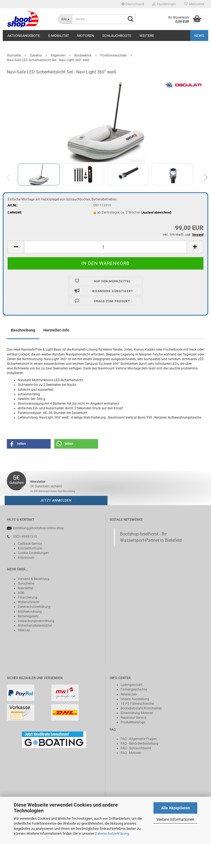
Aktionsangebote (23, 36)
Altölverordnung (30, 612)
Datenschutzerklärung (112, 833)
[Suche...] (65, 19)
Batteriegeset (27, 616)
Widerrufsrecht (28, 602)
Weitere (146, 36)
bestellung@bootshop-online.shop (38, 528)
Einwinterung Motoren (137, 713)
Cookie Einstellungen (33, 553)
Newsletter (25, 588)
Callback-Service (30, 544)
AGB (21, 593)
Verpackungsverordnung (36, 621)
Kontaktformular (30, 548)
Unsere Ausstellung (135, 699)
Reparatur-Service (133, 717)
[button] (132, 4)
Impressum (26, 557)
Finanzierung (27, 597)
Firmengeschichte (134, 689)
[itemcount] (105, 247)
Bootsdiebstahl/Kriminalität (141, 708)
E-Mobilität (58, 36)
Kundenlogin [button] (164, 4)
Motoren (85, 36)
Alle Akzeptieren (175, 808)
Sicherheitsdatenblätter (35, 625)
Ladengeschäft (131, 685)
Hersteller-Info (56, 330)
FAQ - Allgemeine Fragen (139, 739)
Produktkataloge (133, 722)
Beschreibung (23, 330)
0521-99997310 (25, 536)
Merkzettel (194, 4)
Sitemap (24, 630)
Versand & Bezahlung (33, 579)
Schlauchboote (116, 36)
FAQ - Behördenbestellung (139, 743)
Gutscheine (26, 583)
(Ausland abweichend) (156, 212)
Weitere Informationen (175, 819)
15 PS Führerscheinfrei (137, 704)
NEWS (199, 36)
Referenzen (129, 694)
